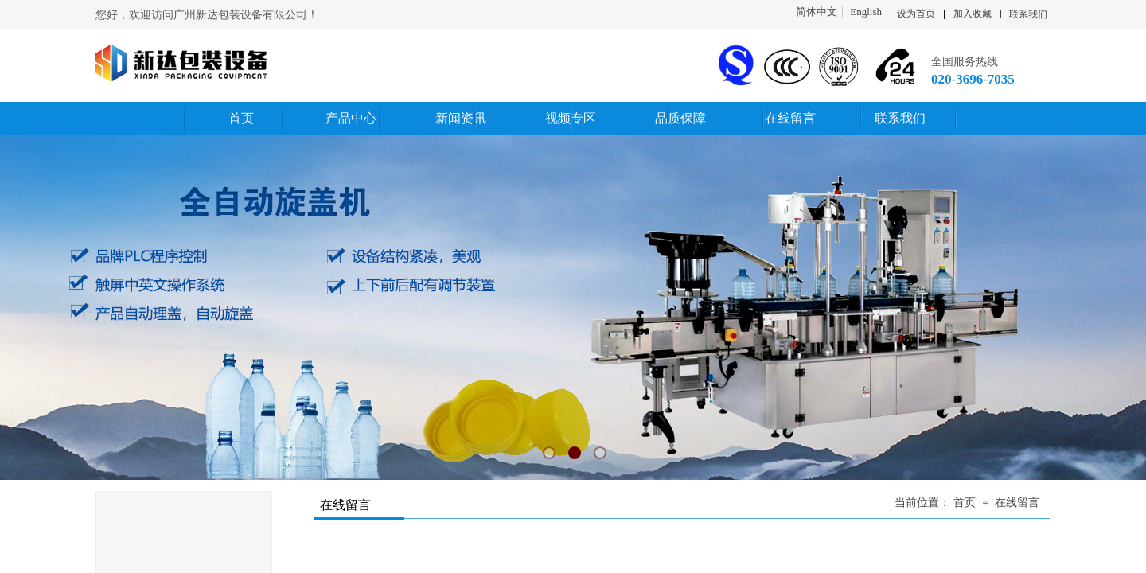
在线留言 (1017, 503)
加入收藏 (972, 13)
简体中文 (816, 12)
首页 (964, 503)
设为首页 (916, 13)
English (866, 12)
